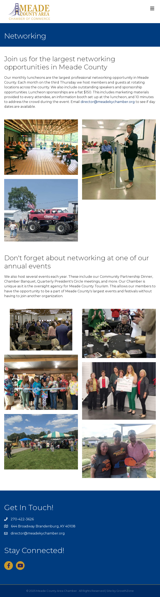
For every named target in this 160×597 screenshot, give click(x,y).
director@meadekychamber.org (108, 102)
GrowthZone (125, 590)
